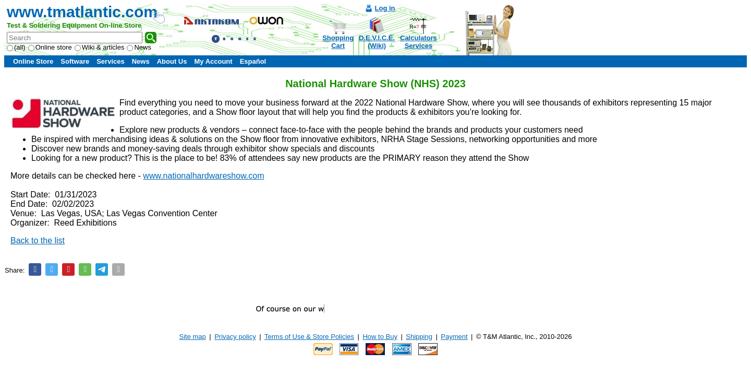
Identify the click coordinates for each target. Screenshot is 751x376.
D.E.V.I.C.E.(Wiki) (377, 42)
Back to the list (37, 240)
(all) (16, 47)
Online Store (33, 61)
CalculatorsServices (418, 42)
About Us (172, 61)
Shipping (419, 336)
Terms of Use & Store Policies (309, 336)
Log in (385, 8)
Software (74, 61)
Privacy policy (235, 336)
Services (110, 61)
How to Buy (379, 336)
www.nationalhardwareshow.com (203, 175)
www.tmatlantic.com (82, 11)
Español (253, 61)
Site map (192, 336)
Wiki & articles (100, 47)
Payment (454, 336)
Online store (50, 47)
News (139, 47)
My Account (213, 61)
